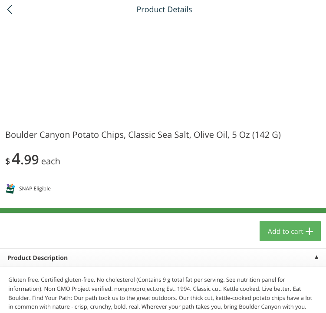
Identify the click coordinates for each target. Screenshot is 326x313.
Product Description (37, 258)
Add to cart (285, 231)
